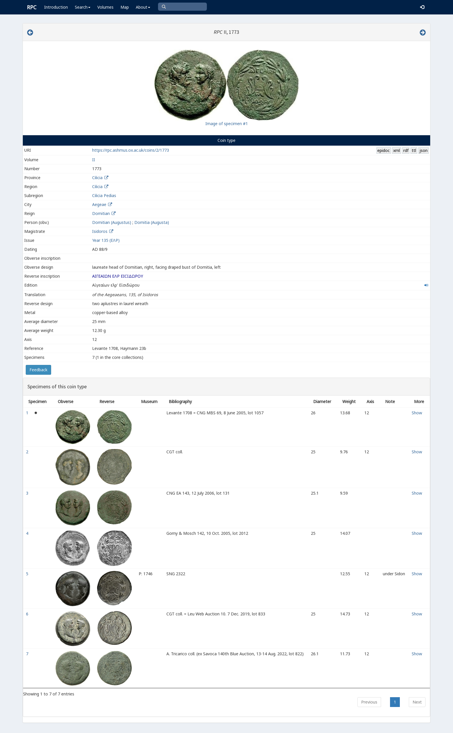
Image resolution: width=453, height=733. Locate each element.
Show (417, 412)
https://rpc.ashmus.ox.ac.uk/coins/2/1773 (130, 150)
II (93, 159)
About (143, 7)
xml (396, 150)
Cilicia (97, 177)
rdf (406, 150)
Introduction (56, 7)
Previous (369, 702)
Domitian (101, 213)
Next (417, 702)
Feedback (38, 369)
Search (82, 7)
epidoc (383, 150)
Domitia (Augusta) (151, 222)
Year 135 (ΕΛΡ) (106, 240)
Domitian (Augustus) (111, 222)
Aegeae (99, 204)
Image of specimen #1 (226, 123)
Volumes (105, 7)
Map (124, 7)
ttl (414, 150)
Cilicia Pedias (104, 195)
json (423, 150)
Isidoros (100, 231)
